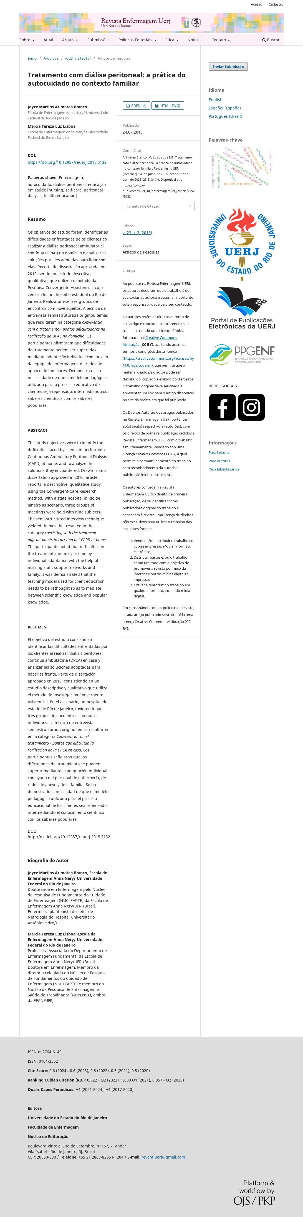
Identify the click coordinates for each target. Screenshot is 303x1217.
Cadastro (276, 4)
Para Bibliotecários (224, 469)
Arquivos (70, 39)
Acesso (256, 4)
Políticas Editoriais (135, 39)
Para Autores (219, 460)
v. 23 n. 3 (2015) (78, 58)
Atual (48, 39)
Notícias (195, 39)
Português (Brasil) (225, 116)
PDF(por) (138, 105)
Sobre (25, 39)
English (216, 99)
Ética (170, 39)
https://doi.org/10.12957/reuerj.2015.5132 (67, 162)
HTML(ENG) (170, 105)
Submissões (98, 39)
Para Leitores (219, 452)
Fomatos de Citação (143, 206)
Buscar (271, 39)
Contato (219, 39)
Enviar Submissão (228, 66)
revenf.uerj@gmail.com (163, 1157)
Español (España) (225, 108)
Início (32, 58)
